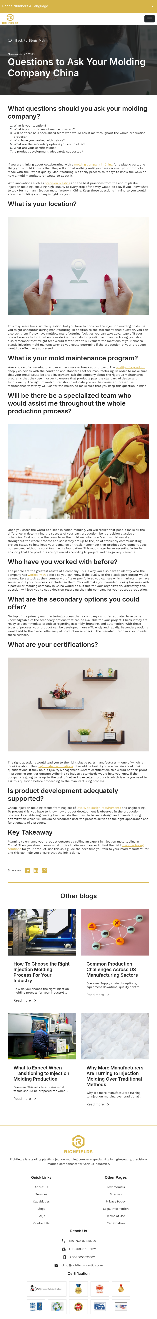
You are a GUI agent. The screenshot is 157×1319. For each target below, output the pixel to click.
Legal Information (116, 1208)
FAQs (41, 1216)
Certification (116, 1223)
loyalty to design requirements (99, 808)
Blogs (41, 1208)
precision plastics (57, 183)
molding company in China (93, 164)
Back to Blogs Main (27, 40)
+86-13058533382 (82, 1257)
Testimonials (116, 1187)
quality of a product (130, 367)
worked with (37, 574)
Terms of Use (115, 1216)
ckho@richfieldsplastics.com (82, 1265)
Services (41, 1194)
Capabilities (41, 1201)
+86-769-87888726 (82, 1241)
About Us (41, 1187)
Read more (25, 1000)
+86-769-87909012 (82, 1249)
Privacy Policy (116, 1201)
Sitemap (116, 1194)
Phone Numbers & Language (78, 6)
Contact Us (41, 1223)
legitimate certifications (56, 766)
